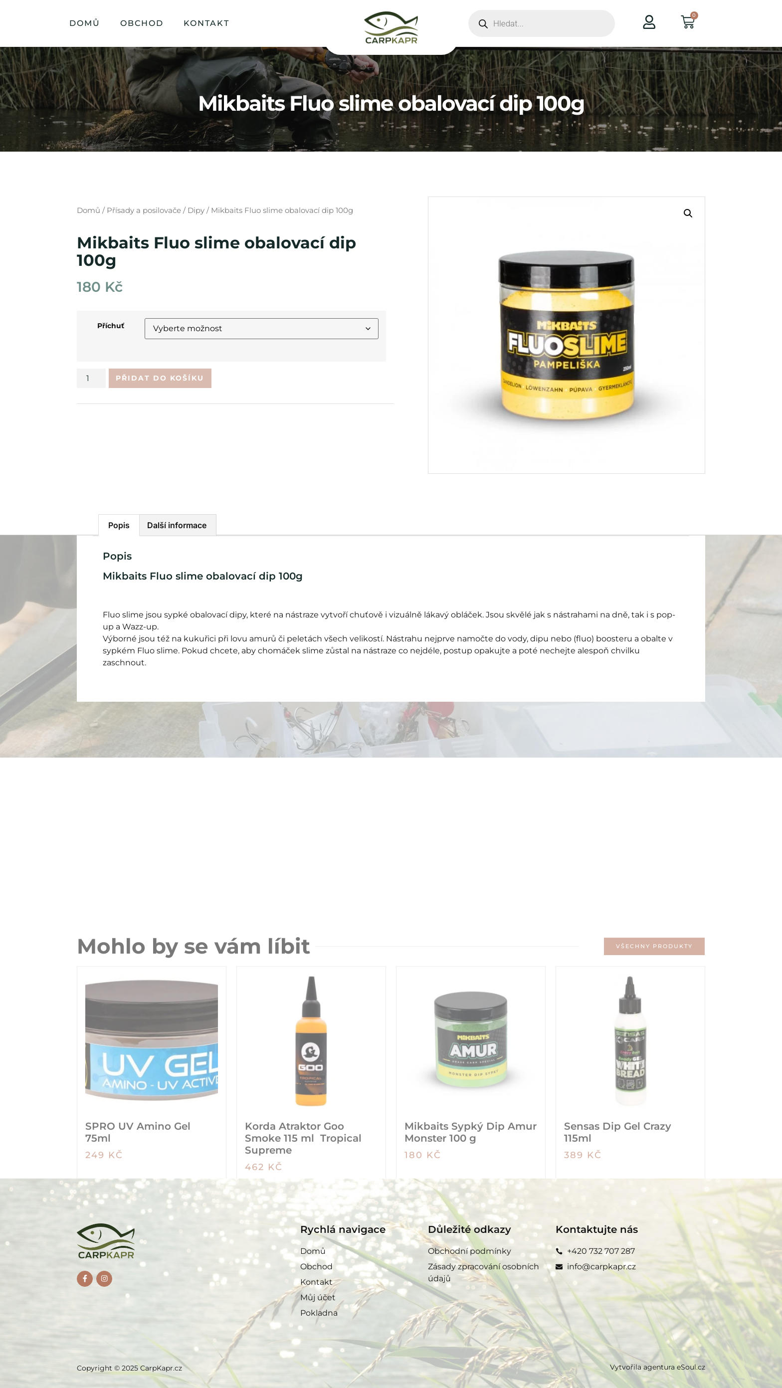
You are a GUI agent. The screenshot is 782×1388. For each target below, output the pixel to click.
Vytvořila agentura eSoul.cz (657, 1367)
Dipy (196, 210)
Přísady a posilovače (144, 210)
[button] (688, 213)
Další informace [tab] (176, 525)
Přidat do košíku (170, 379)
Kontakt (206, 23)
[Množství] (91, 380)
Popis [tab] (119, 525)
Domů (84, 23)
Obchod (142, 23)
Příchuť (110, 325)
